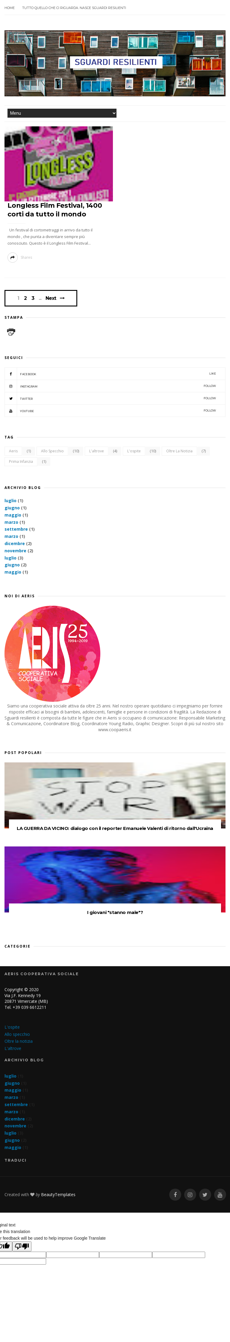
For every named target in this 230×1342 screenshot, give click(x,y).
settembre (16, 529)
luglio (10, 500)
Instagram (110, 386)
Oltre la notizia (179, 451)
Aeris (13, 451)
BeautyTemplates (58, 1194)
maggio (12, 515)
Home (9, 8)
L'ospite (134, 451)
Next (51, 298)
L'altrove (96, 451)
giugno (12, 508)
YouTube (110, 411)
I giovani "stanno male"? (115, 912)
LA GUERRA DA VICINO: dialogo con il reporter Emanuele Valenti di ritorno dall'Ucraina (115, 828)
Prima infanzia (21, 461)
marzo (11, 522)
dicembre (14, 543)
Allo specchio (52, 451)
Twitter (110, 398)
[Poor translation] (21, 1246)
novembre (15, 550)
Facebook (110, 374)
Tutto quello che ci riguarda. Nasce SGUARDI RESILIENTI (74, 8)
